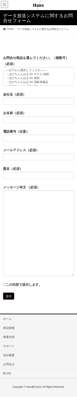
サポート (9, 346)
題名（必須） (38, 173)
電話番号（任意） (38, 136)
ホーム (7, 318)
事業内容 (9, 337)
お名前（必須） (38, 117)
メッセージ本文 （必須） (38, 231)
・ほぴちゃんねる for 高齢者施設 (38, 82)
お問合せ (9, 364)
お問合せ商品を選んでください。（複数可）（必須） (38, 71)
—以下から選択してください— (38, 70)
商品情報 (9, 328)
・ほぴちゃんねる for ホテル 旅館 (38, 74)
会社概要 (9, 355)
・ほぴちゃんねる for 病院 (38, 78)
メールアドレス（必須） (38, 154)
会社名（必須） (38, 99)
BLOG (7, 373)
